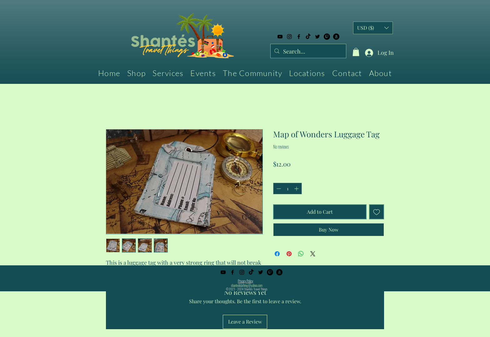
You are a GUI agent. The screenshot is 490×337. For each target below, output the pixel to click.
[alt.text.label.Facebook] (299, 36)
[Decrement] (278, 188)
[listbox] (373, 28)
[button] (355, 52)
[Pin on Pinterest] (289, 254)
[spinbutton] (287, 188)
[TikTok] (308, 36)
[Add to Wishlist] (376, 211)
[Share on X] (313, 254)
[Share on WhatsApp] (301, 254)
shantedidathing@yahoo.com (246, 285)
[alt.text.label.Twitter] (317, 36)
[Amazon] (336, 36)
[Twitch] (327, 36)
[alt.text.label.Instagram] (289, 36)
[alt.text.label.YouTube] (280, 36)
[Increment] (297, 188)
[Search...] (308, 51)
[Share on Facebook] (277, 254)
